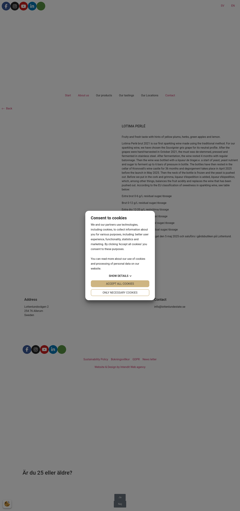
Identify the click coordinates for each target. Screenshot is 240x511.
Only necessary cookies (120, 292)
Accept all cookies (120, 283)
